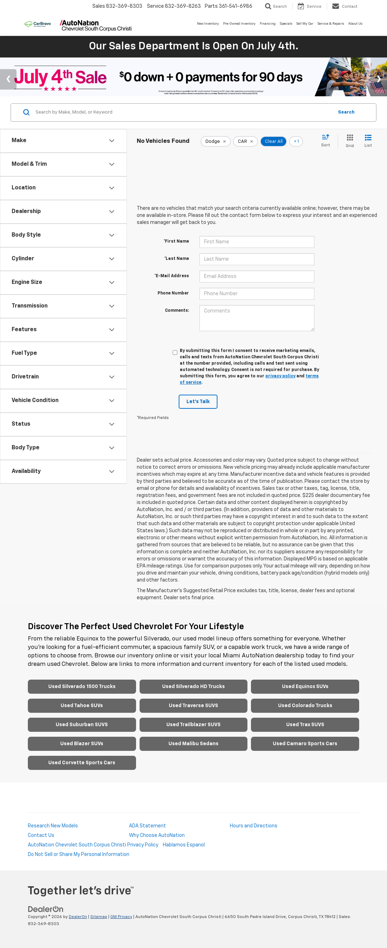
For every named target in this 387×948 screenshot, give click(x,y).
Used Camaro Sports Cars (305, 743)
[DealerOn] (46, 909)
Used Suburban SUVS (82, 724)
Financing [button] (268, 23)
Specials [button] (286, 23)
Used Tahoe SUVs (82, 705)
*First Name (176, 241)
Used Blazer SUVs (81, 743)
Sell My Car (304, 23)
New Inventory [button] (208, 23)
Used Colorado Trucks (305, 705)
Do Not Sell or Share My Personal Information (78, 854)
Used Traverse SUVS (193, 705)
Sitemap (98, 917)
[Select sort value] (328, 141)
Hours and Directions (253, 826)
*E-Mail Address (171, 276)
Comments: (177, 311)
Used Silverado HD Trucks (193, 686)
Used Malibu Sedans (193, 743)
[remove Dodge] (216, 141)
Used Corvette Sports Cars (81, 762)
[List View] (368, 141)
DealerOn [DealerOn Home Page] (78, 917)
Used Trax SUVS (305, 724)
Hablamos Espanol (184, 845)
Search (346, 112)
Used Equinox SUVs (305, 686)
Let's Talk (198, 401)
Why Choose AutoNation (157, 835)
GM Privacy (121, 917)
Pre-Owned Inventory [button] (239, 23)
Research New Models (53, 826)
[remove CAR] (245, 141)
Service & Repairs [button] (331, 23)
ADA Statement (147, 826)
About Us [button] (355, 23)
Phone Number (173, 293)
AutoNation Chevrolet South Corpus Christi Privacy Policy (93, 845)
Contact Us (41, 835)
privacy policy (280, 376)
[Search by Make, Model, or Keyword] (183, 112)
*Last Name (176, 259)
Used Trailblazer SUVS (193, 724)
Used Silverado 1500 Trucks (82, 686)
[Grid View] (348, 141)
